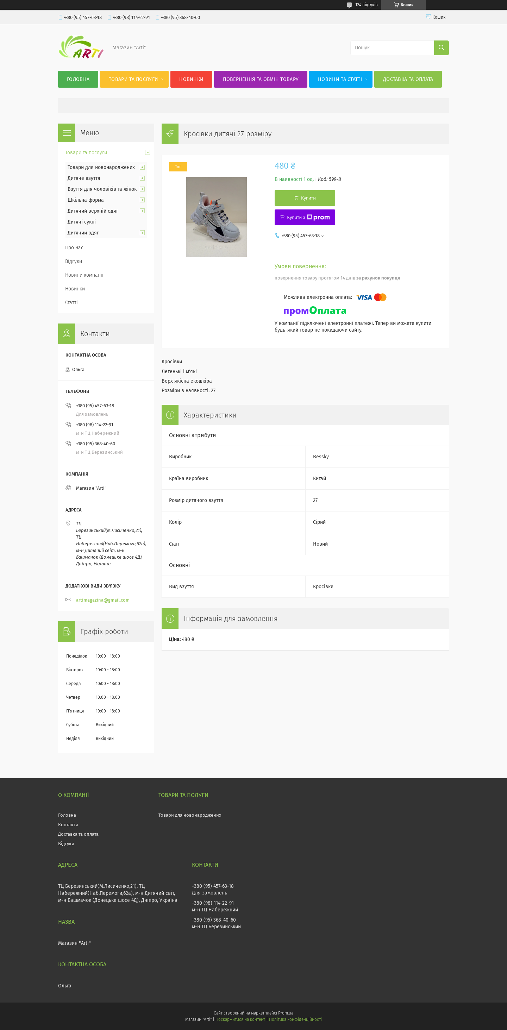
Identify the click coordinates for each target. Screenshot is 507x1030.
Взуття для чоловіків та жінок (102, 189)
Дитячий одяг (83, 233)
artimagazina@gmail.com (103, 600)
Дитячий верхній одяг (93, 211)
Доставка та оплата (408, 79)
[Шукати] (441, 47)
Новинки (191, 79)
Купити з (308, 217)
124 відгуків (366, 4)
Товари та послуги (133, 79)
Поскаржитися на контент (240, 1019)
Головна (78, 79)
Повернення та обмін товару (261, 79)
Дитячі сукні (82, 222)
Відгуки (73, 261)
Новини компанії (84, 275)
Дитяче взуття (84, 178)
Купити (308, 198)
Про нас (74, 248)
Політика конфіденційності (295, 1019)
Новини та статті (340, 79)
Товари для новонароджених (101, 167)
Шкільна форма (86, 200)
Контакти (68, 824)
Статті (71, 303)
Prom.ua (285, 1013)
